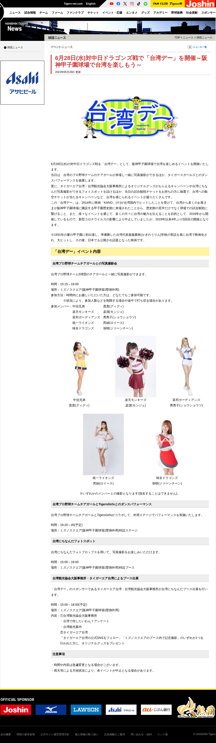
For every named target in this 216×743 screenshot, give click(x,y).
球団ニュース (15, 47)
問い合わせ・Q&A (141, 734)
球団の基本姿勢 (25, 734)
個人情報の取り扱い (87, 734)
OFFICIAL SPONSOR (17, 699)
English (90, 3)
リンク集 (162, 734)
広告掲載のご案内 (114, 734)
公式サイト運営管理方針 (54, 734)
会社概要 (5, 734)
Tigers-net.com (73, 3)
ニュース (188, 37)
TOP (177, 37)
